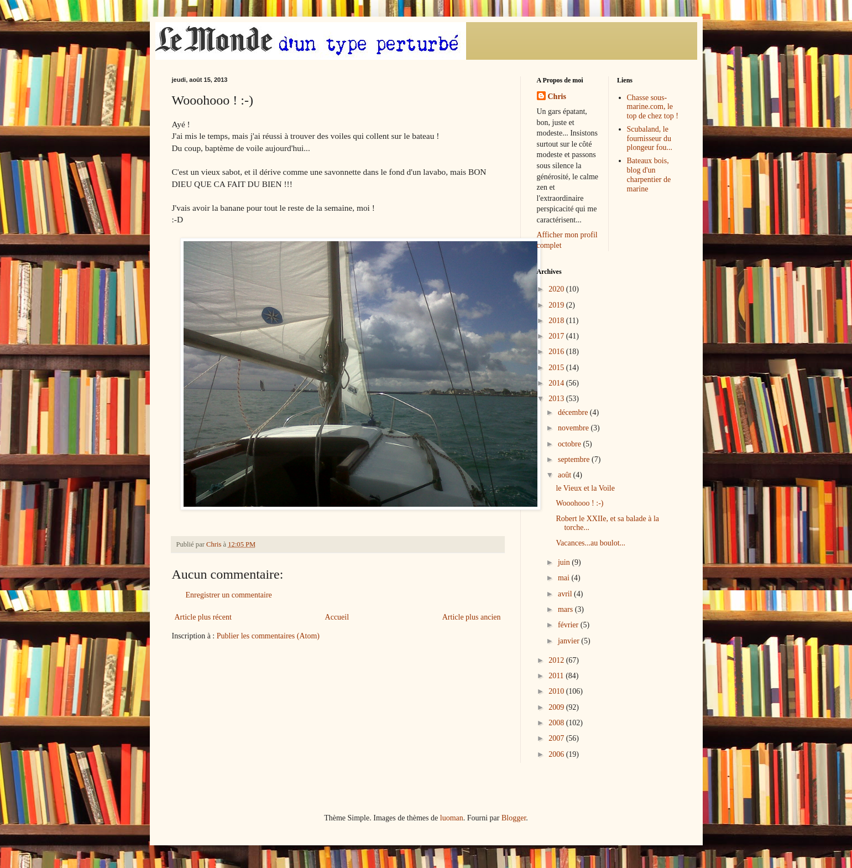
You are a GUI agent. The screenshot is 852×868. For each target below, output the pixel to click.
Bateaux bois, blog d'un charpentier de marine (649, 175)
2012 (557, 660)
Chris (557, 96)
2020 (557, 289)
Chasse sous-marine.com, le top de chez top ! (652, 107)
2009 (557, 707)
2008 (557, 723)
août (565, 475)
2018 (557, 320)
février (569, 625)
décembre (574, 412)
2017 (557, 336)
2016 (557, 351)
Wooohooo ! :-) (579, 503)
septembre (575, 459)
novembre (574, 428)
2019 (557, 305)
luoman (451, 818)
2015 (557, 367)
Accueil (337, 617)
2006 (557, 754)
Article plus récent (203, 617)
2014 (557, 383)
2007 (557, 738)
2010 (557, 691)
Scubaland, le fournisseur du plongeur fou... (649, 138)
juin (565, 562)
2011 (557, 676)
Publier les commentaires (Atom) (268, 636)
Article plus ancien (471, 617)
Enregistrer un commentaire (229, 595)
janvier (569, 641)
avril (566, 594)
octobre (570, 444)
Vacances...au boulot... (590, 543)
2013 (557, 398)
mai (565, 578)
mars (566, 609)
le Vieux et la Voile (585, 488)
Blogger (513, 818)
